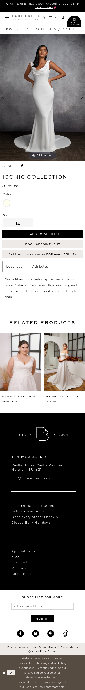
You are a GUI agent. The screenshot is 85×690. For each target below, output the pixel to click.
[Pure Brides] (26, 17)
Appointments (23, 551)
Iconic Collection (38, 29)
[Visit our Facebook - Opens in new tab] (20, 633)
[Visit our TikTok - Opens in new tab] (65, 633)
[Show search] (63, 17)
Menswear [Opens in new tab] (20, 568)
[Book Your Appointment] (51, 17)
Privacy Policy (16, 646)
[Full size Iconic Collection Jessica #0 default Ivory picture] (42, 97)
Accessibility (69, 646)
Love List (19, 562)
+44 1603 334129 (28, 456)
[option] (42, 97)
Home (9, 29)
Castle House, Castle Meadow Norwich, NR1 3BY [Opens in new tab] (37, 467)
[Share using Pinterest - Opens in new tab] (21, 165)
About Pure (21, 573)
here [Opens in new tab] (62, 686)
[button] (6, 17)
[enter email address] (42, 606)
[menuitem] (6, 17)
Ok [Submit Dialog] (12, 672)
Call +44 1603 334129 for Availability (43, 254)
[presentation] (20, 362)
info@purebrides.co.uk (30, 478)
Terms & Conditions (43, 646)
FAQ (15, 556)
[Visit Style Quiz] (74, 22)
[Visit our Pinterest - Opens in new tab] (50, 633)
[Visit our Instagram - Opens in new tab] (35, 633)
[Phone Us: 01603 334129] (45, 17)
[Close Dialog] (4, 673)
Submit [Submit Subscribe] (42, 618)
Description (15, 266)
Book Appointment (42, 244)
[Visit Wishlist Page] (57, 17)
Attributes (40, 266)
